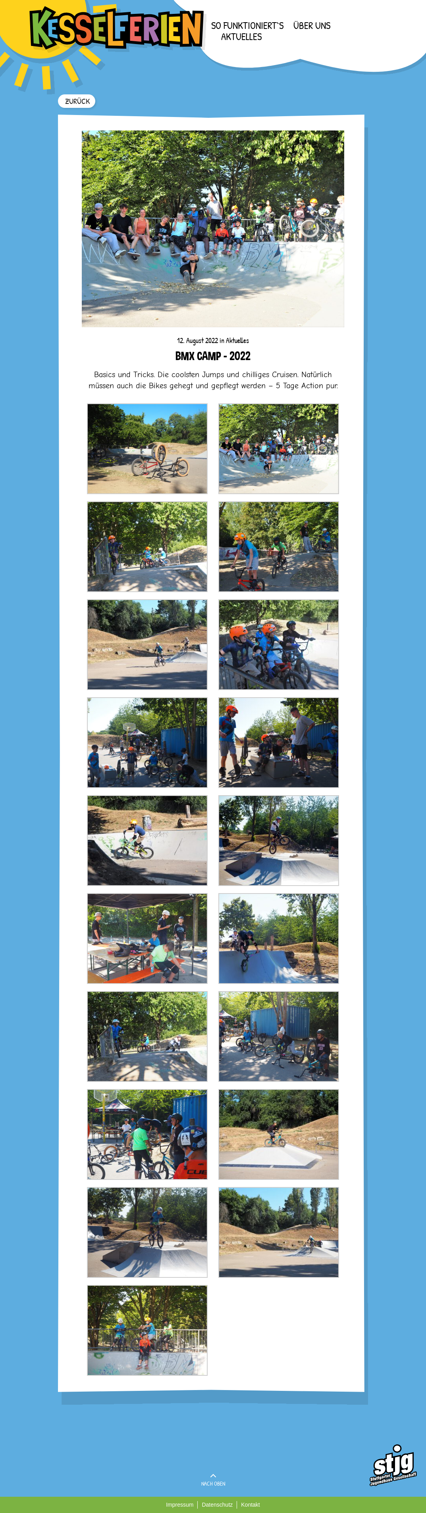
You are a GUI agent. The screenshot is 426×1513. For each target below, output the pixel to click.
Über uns (311, 25)
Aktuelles (241, 36)
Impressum (179, 1504)
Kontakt (250, 1504)
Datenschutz (217, 1504)
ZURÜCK (77, 101)
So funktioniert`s (247, 25)
